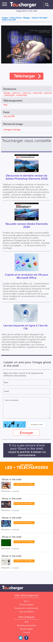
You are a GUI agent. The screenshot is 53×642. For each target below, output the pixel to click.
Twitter (22, 638)
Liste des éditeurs (26, 611)
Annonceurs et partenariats (26, 608)
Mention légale (26, 629)
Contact (26, 632)
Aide (27, 622)
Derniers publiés (26, 604)
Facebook (28, 638)
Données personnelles (26, 625)
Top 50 (26, 601)
